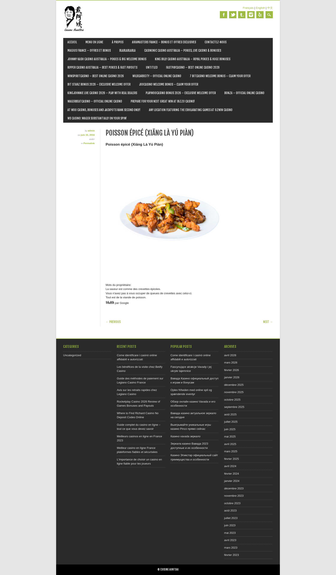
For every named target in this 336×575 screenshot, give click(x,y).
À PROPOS (117, 42)
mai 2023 (230, 532)
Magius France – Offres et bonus (89, 50)
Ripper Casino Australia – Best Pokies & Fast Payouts (102, 67)
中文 (270, 7)
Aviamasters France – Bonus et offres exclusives (164, 42)
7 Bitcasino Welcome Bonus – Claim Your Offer (220, 76)
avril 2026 (230, 355)
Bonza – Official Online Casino (244, 93)
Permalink (89, 143)
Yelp (260, 14)
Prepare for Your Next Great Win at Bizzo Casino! (163, 101)
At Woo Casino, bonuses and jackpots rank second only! (104, 110)
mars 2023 (230, 547)
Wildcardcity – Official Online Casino (156, 76)
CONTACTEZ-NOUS (215, 42)
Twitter (232, 14)
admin (91, 130)
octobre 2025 (232, 399)
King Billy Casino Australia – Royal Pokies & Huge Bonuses (192, 59)
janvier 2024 (231, 481)
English (260, 7)
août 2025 (230, 414)
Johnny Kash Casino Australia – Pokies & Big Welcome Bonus (107, 59)
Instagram (251, 14)
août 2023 (230, 510)
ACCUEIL (72, 42)
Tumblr (241, 14)
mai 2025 (230, 436)
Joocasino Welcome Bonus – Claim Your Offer (168, 84)
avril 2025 (230, 444)
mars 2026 (230, 362)
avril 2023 (230, 540)
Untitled (152, 67)
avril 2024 (230, 466)
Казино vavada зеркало (186, 436)
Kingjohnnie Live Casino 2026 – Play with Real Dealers (102, 93)
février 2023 (231, 555)
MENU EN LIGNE (94, 42)
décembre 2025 (233, 384)
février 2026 (231, 370)
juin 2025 (230, 429)
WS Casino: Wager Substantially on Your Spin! (97, 118)
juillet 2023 (230, 518)
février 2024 (231, 473)
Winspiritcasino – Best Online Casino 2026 (96, 76)
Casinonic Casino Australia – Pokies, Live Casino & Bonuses (182, 50)
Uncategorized (72, 355)
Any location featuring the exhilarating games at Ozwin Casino (190, 110)
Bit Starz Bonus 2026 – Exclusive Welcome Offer (99, 84)
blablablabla (127, 50)
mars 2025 (230, 451)
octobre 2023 (232, 503)
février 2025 (231, 458)
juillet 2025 (230, 421)
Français (248, 7)
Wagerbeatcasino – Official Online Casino (95, 101)
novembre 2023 (233, 495)
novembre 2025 (233, 392)
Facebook (223, 14)
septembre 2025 (234, 407)
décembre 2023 (233, 488)
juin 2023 (230, 525)
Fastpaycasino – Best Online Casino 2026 (193, 67)
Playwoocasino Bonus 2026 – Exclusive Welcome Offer (181, 93)
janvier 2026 (231, 377)
